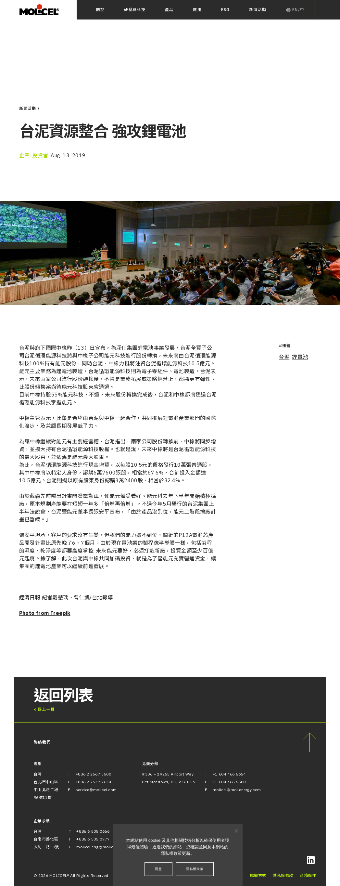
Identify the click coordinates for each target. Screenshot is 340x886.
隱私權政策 (195, 869)
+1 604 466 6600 (229, 781)
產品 (169, 9)
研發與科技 (134, 9)
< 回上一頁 (44, 709)
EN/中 (295, 9)
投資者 (40, 155)
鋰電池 (300, 357)
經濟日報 (30, 597)
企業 (24, 155)
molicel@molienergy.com (237, 789)
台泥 (284, 357)
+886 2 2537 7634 (93, 781)
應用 (197, 9)
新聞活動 (257, 9)
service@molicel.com (96, 789)
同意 (158, 869)
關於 (100, 9)
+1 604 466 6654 (229, 774)
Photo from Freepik (44, 613)
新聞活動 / (29, 108)
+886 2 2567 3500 (93, 774)
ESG (225, 9)
